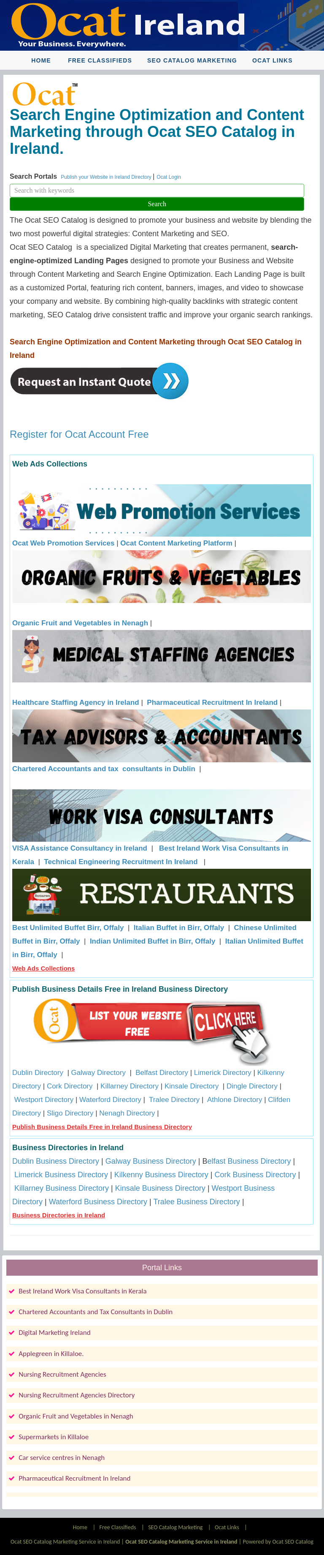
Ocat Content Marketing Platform (176, 543)
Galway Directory (98, 1073)
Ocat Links (272, 60)
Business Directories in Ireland (58, 1215)
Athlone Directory (234, 1100)
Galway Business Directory (150, 1161)
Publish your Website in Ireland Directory (107, 177)
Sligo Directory (70, 1113)
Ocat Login (169, 177)
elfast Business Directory (249, 1161)
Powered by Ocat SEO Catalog (278, 1541)
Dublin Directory (37, 1073)
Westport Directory (43, 1100)
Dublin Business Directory (55, 1161)
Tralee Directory (174, 1100)
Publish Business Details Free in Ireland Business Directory (102, 1126)
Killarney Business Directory (61, 1188)
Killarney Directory (129, 1086)
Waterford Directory (110, 1100)
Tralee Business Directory (196, 1202)
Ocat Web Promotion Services (63, 543)
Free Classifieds (100, 60)
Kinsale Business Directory (160, 1188)
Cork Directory (70, 1086)
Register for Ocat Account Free (79, 434)
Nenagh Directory (127, 1113)
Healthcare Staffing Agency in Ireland (75, 702)
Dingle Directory (252, 1086)
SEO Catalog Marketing (192, 60)
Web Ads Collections (43, 968)
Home (41, 60)
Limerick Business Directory (61, 1174)
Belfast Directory (161, 1073)
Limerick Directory (222, 1073)
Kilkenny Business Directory (161, 1174)
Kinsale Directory (193, 1086)
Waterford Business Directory (98, 1202)
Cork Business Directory (255, 1174)
